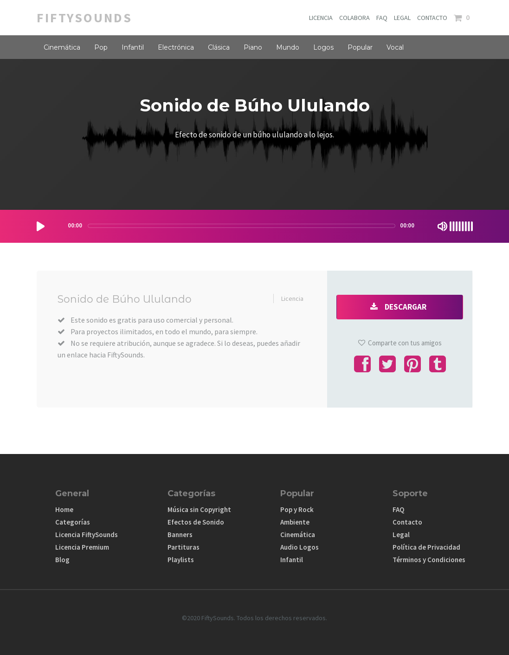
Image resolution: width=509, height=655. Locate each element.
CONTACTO (432, 17)
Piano (253, 47)
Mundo (287, 47)
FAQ (381, 17)
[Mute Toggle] (442, 226)
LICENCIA (321, 17)
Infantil (133, 47)
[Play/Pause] (41, 226)
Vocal (395, 47)
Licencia (292, 298)
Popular (360, 47)
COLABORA (354, 17)
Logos (323, 47)
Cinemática (62, 47)
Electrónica (176, 47)
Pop (101, 47)
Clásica (219, 47)
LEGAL (402, 17)
